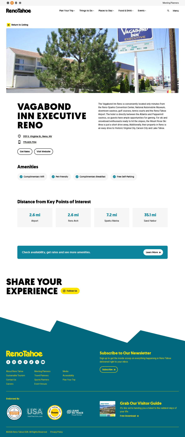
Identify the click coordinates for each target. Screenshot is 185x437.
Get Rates (25, 151)
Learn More (153, 252)
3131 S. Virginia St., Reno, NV (37, 136)
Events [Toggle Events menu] (141, 10)
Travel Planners (41, 375)
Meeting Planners (171, 3)
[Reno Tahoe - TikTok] (31, 362)
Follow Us (70, 290)
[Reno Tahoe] (18, 11)
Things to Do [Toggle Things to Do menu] (85, 10)
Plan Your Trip (69, 380)
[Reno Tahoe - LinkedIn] (20, 362)
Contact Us (11, 380)
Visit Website (43, 151)
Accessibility (68, 375)
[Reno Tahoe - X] (37, 362)
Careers (9, 384)
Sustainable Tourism (15, 375)
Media (65, 371)
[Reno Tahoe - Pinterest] (26, 362)
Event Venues (40, 384)
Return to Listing (17, 25)
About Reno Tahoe (14, 371)
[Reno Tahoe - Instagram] (14, 362)
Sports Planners (41, 380)
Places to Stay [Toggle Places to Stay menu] (105, 10)
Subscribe (109, 369)
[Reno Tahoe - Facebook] (8, 362)
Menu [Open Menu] (176, 10)
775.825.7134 (29, 142)
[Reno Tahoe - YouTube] (43, 362)
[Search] (168, 11)
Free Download (129, 415)
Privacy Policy (56, 432)
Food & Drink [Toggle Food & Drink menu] (125, 10)
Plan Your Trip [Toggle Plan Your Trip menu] (66, 10)
